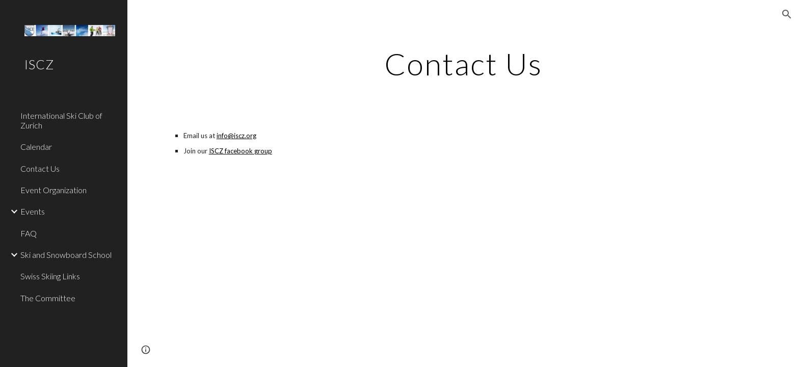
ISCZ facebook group (240, 151)
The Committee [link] (47, 298)
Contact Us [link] (40, 168)
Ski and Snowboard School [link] (66, 254)
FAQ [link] (28, 233)
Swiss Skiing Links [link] (50, 276)
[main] (463, 64)
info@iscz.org (236, 136)
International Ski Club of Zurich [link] (61, 120)
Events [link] (32, 211)
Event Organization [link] (53, 190)
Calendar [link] (36, 146)
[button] (787, 14)
